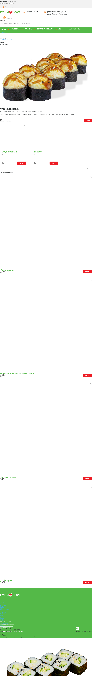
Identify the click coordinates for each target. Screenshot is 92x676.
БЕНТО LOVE (3, 605)
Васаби (38, 151)
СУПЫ (1, 615)
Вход (6, 7)
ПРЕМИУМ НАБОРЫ (5, 604)
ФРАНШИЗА (14, 29)
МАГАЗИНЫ (28, 29)
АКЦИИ (60, 29)
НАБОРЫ (2, 602)
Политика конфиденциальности (7, 624)
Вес (8, 39)
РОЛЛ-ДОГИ (3, 613)
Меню (1, 619)
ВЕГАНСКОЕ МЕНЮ (5, 609)
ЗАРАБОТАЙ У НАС (74, 29)
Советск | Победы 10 (12, 1)
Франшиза (2, 620)
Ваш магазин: (3, 1)
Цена (11, 39)
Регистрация (12, 7)
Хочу (22, 163)
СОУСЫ (2, 617)
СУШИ (1, 608)
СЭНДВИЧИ (3, 612)
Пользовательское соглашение (6, 625)
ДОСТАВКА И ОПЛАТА (45, 29)
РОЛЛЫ (2, 606)
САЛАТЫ (2, 616)
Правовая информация (5, 627)
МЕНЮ (3, 29)
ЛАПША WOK (3, 611)
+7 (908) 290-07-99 (33, 11)
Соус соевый (9, 151)
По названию (3, 39)
